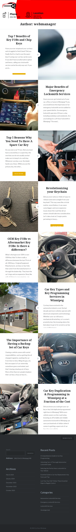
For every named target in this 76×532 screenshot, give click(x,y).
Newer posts (67, 438)
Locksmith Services (46, 506)
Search (8, 449)
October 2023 (10, 490)
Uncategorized (45, 510)
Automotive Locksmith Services (50, 498)
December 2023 (11, 482)
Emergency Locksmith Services (50, 502)
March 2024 (10, 475)
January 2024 (10, 479)
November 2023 (11, 486)
